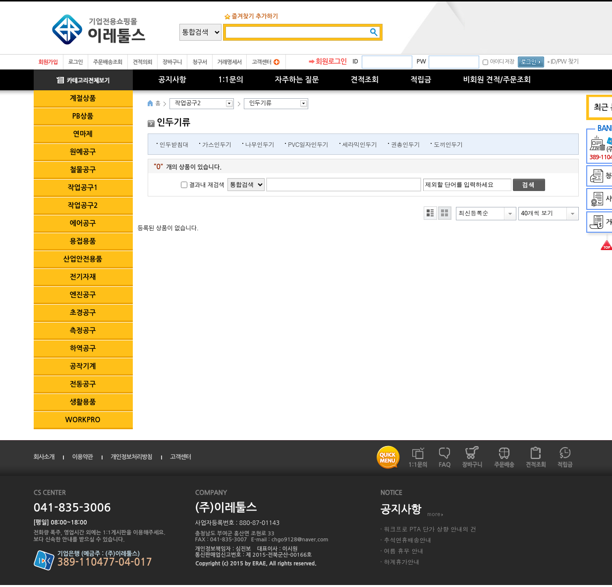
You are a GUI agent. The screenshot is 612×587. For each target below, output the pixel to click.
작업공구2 (82, 205)
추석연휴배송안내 (408, 539)
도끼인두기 (448, 144)
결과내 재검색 (206, 185)
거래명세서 (230, 62)
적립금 (420, 79)
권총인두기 (405, 144)
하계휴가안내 (402, 561)
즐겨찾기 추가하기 (255, 16)
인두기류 (260, 103)
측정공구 (83, 330)
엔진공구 (83, 294)
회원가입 (48, 62)
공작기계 (83, 366)
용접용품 (83, 241)
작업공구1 (82, 187)
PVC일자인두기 (308, 144)
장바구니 (172, 62)
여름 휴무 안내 (404, 550)
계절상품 (83, 98)
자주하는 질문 (297, 79)
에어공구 (83, 223)
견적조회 (365, 79)
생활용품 (83, 401)
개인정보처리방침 (131, 457)
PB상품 (83, 116)
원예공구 (83, 151)
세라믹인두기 (359, 144)
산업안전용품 (83, 259)
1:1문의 (230, 79)
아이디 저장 (502, 62)
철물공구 (83, 169)
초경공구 (83, 312)
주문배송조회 (107, 62)
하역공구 (83, 348)
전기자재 (83, 276)
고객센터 (261, 62)
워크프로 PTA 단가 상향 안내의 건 (430, 528)
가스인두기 (216, 144)
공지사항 (172, 79)
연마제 (82, 133)
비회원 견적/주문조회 (497, 79)
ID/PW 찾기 (565, 62)
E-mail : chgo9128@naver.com (290, 539)
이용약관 (82, 457)
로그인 (75, 62)
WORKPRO (83, 419)
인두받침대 (174, 144)
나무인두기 (260, 144)
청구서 (199, 62)
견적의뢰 (142, 62)
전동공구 (83, 384)
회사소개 (44, 457)
